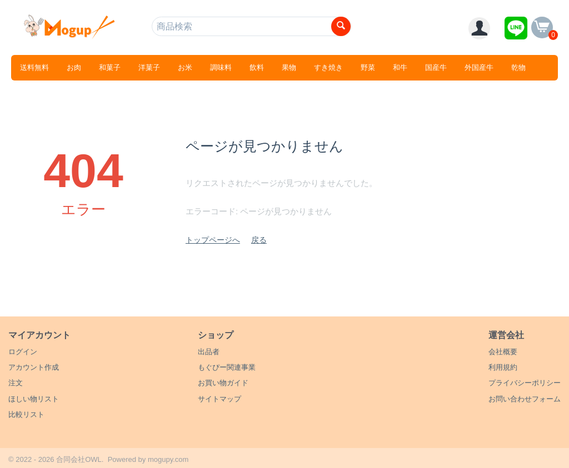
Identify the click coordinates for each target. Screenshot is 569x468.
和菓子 (110, 67)
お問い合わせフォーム (524, 399)
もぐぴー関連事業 (227, 367)
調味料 (221, 67)
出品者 (208, 352)
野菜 (368, 67)
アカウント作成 (33, 367)
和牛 (400, 67)
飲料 (256, 67)
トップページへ (213, 239)
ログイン (22, 352)
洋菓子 (149, 67)
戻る (259, 239)
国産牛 (436, 67)
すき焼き (328, 67)
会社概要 (502, 352)
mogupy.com (168, 459)
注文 (15, 383)
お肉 (74, 67)
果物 (289, 67)
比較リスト (26, 414)
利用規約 (502, 367)
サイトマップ (219, 399)
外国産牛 (479, 67)
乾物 (518, 67)
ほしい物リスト (33, 399)
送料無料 (34, 67)
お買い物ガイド (223, 383)
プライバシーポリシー (524, 383)
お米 (185, 67)
